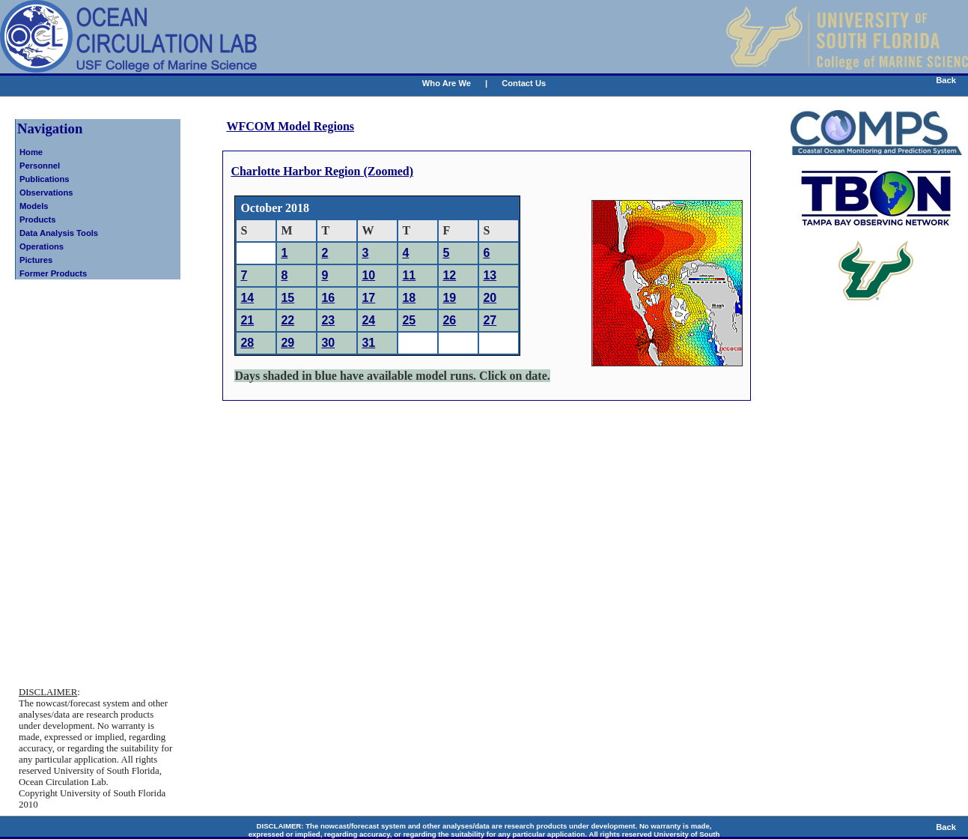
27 (489, 320)
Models (34, 206)
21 (247, 320)
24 (368, 320)
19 (449, 297)
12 (449, 275)
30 (328, 342)
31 (368, 342)
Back (946, 80)
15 (287, 297)
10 (368, 275)
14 (247, 297)
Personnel (39, 165)
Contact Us (524, 83)
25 (408, 320)
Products (37, 219)
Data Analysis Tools (58, 232)
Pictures (35, 259)
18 (408, 297)
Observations (46, 192)
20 (489, 297)
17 (368, 297)
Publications (44, 179)
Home (31, 152)
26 (449, 320)
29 (287, 342)
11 (408, 275)
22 (287, 320)
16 (328, 297)
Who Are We (446, 83)
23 (328, 320)
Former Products (53, 273)
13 (489, 275)
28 (247, 342)
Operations (41, 246)
